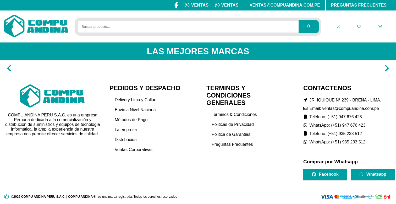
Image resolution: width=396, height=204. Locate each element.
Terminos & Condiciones (234, 114)
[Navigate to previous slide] (9, 68)
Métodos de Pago (131, 119)
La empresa (126, 129)
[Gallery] (198, 68)
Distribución (126, 139)
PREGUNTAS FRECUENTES (359, 5)
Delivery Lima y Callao (135, 100)
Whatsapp (373, 174)
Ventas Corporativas (133, 149)
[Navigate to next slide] (386, 68)
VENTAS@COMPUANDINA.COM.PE (285, 5)
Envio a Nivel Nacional (136, 110)
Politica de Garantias (231, 134)
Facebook (325, 174)
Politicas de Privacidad (233, 124)
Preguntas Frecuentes (232, 144)
